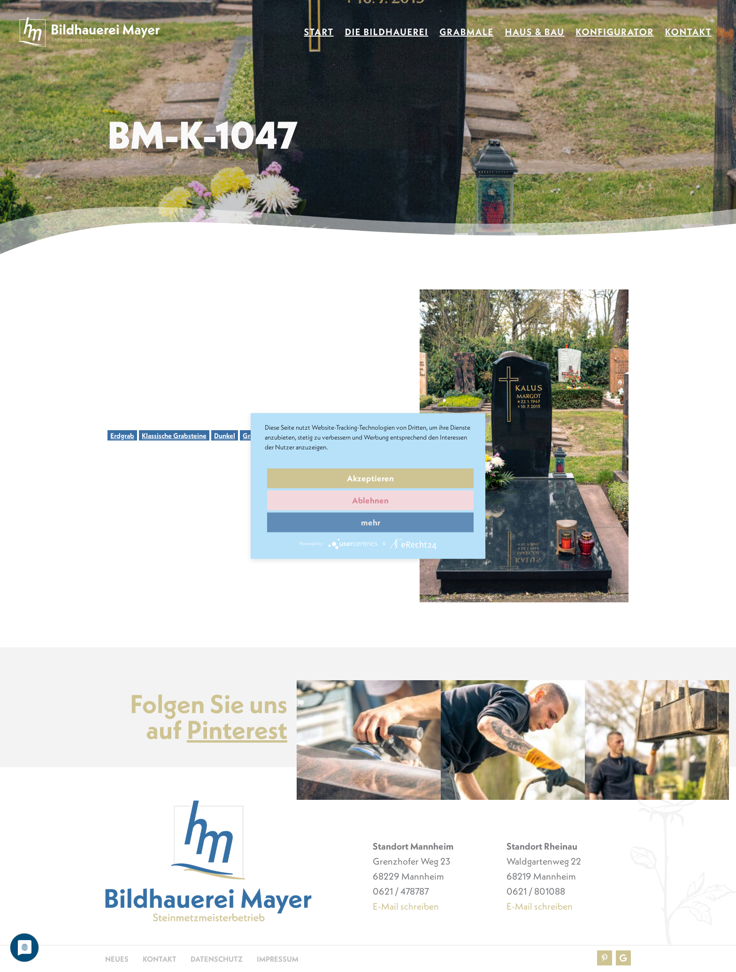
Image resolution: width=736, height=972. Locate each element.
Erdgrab (122, 435)
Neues (117, 959)
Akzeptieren (370, 478)
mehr (370, 522)
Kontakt (688, 32)
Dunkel (224, 435)
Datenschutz (217, 959)
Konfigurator (614, 32)
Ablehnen (370, 500)
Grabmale (466, 32)
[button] (306, 740)
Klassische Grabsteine (174, 435)
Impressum (278, 959)
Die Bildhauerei (387, 32)
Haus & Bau (535, 32)
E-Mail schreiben (406, 906)
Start (319, 32)
